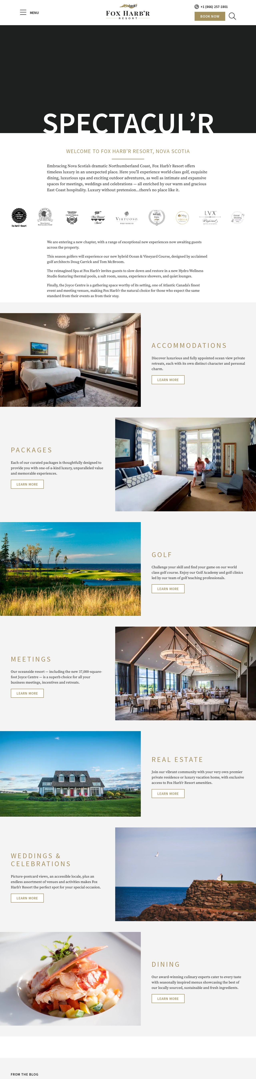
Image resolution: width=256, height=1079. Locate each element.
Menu (29, 12)
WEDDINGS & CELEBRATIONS (41, 859)
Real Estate (178, 759)
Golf (162, 554)
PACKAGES (32, 449)
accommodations (189, 345)
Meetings (31, 659)
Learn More (168, 379)
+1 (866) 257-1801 (214, 6)
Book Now (209, 16)
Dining (166, 964)
